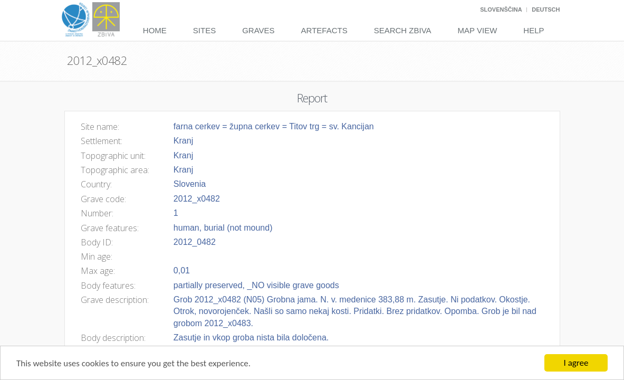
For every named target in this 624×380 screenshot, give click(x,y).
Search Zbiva (402, 30)
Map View (477, 30)
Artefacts (324, 30)
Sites (204, 30)
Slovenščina (501, 9)
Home (155, 30)
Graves (258, 30)
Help (533, 30)
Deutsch (546, 9)
